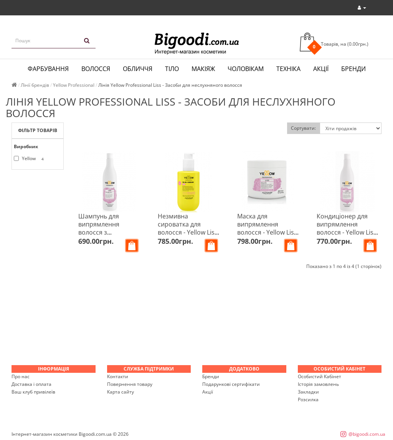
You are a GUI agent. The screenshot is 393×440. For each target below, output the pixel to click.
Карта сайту (120, 392)
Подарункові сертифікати (231, 384)
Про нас (21, 376)
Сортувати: (303, 128)
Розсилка (308, 399)
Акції (321, 69)
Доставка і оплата (31, 384)
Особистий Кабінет (319, 376)
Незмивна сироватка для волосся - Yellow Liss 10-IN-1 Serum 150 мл (188, 232)
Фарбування (48, 69)
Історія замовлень (318, 384)
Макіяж (203, 69)
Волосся (95, 69)
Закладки (308, 392)
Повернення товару (129, 384)
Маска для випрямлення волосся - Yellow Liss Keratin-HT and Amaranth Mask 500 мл (267, 236)
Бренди (353, 69)
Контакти (117, 376)
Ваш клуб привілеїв (33, 392)
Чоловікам (246, 69)
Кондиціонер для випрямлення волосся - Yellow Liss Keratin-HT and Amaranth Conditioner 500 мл (346, 236)
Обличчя (137, 69)
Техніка (288, 69)
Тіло (172, 69)
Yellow (30, 158)
